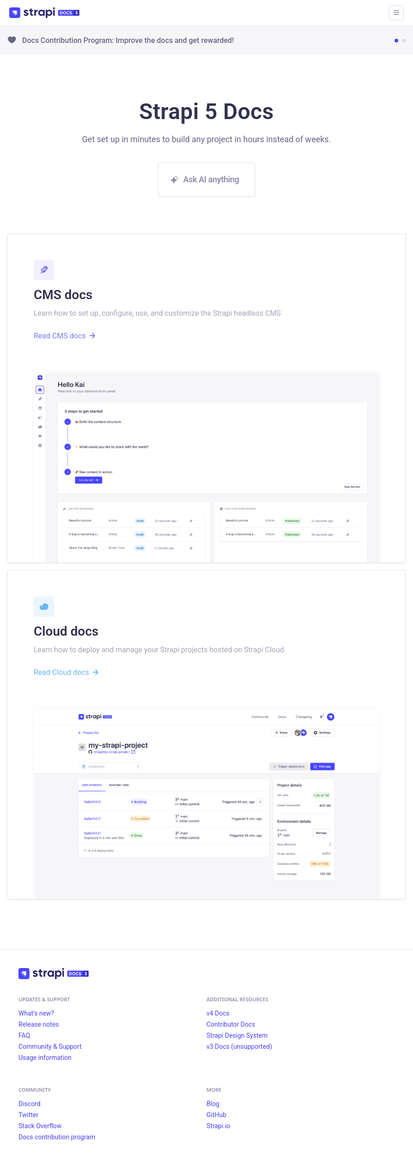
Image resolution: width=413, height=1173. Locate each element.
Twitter (28, 1115)
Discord (29, 1103)
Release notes (38, 1024)
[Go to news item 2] (404, 40)
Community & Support (50, 1046)
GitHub (217, 1115)
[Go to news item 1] (396, 40)
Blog (213, 1103)
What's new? (36, 1013)
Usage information (45, 1057)
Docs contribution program (56, 1137)
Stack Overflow (39, 1126)
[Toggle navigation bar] (396, 13)
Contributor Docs (231, 1024)
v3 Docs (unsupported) (239, 1046)
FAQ (24, 1035)
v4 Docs (218, 1013)
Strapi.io (218, 1126)
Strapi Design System (237, 1035)
